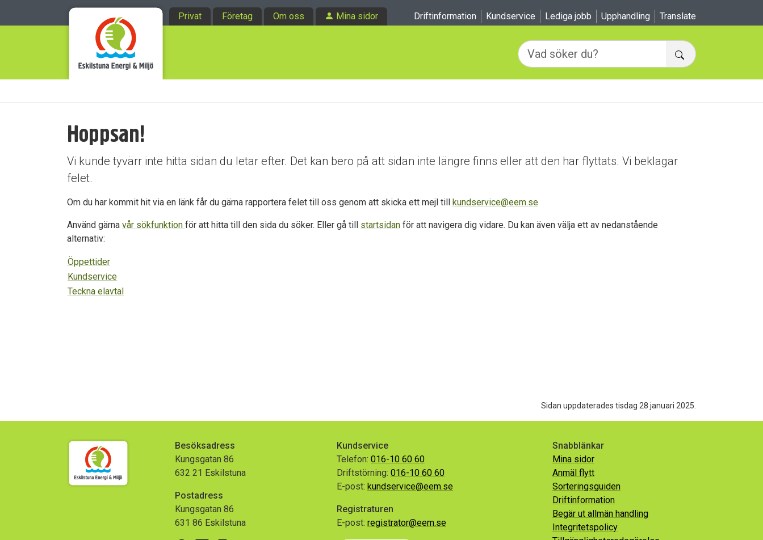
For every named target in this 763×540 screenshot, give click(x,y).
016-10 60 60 (398, 459)
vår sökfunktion (153, 225)
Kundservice (510, 16)
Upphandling (625, 16)
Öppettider (89, 261)
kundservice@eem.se (495, 202)
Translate (678, 16)
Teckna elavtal (96, 291)
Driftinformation (445, 16)
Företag (237, 16)
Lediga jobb (568, 16)
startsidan (380, 225)
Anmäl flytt (573, 472)
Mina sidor (357, 16)
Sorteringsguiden (586, 486)
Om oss (288, 16)
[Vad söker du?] (592, 54)
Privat (190, 16)
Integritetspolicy (585, 527)
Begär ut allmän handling (600, 513)
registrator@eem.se (406, 522)
